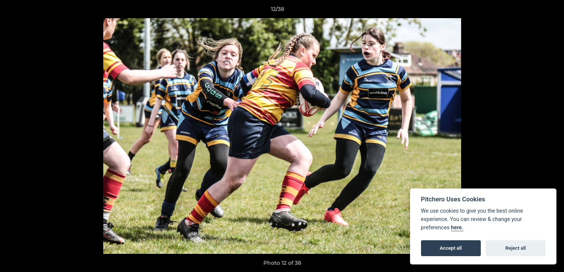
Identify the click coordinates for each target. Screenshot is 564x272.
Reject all (515, 248)
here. (457, 227)
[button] (532, 11)
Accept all (451, 248)
